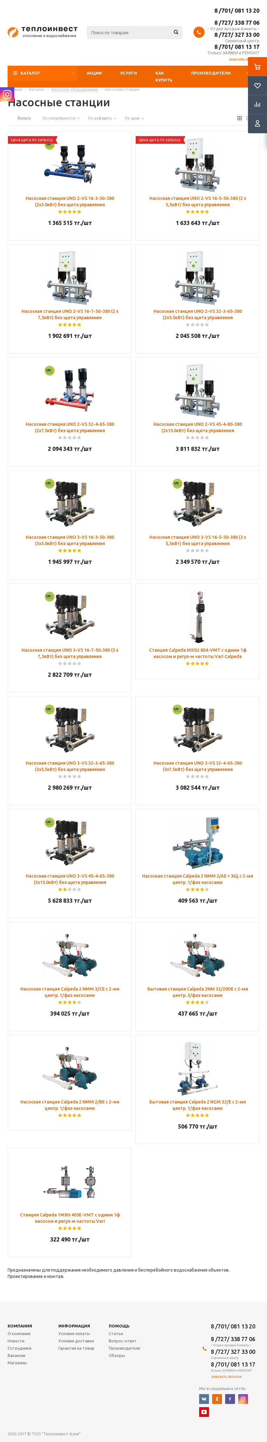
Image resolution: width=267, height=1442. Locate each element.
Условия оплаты (74, 1333)
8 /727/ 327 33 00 (236, 34)
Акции (94, 73)
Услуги (128, 73)
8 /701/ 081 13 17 (236, 46)
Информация (74, 1326)
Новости (16, 1341)
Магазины (17, 1362)
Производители (211, 73)
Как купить (164, 76)
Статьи (116, 1333)
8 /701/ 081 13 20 (236, 10)
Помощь (119, 1326)
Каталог (31, 73)
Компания (20, 1326)
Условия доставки (76, 1341)
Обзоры (117, 1355)
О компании (19, 1333)
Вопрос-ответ (123, 1341)
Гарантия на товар (76, 1348)
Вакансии (16, 1355)
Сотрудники (19, 1348)
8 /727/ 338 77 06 (236, 22)
